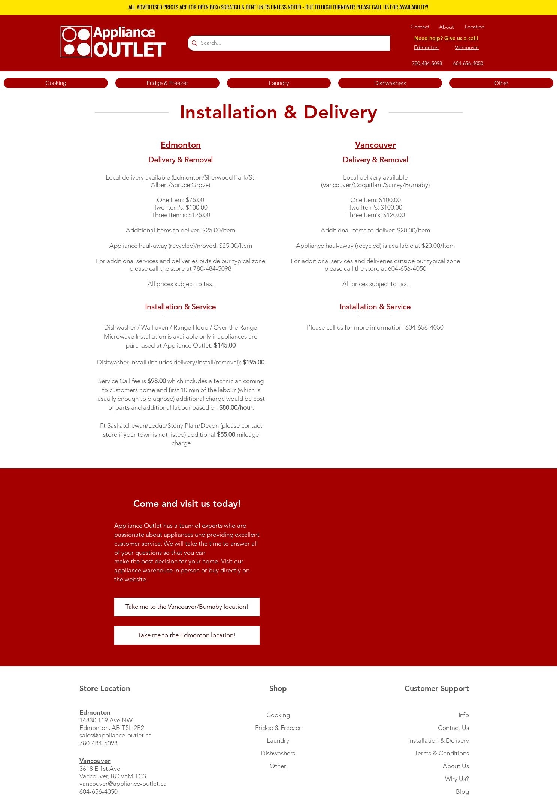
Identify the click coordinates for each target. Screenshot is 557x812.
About (446, 27)
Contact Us (453, 727)
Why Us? (457, 778)
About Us (456, 766)
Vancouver (467, 47)
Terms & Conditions (442, 753)
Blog (462, 791)
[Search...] (291, 43)
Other (278, 766)
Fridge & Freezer (278, 727)
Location (475, 26)
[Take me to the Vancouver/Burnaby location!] (187, 607)
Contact (420, 26)
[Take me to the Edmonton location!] (187, 635)
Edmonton (426, 47)
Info (463, 715)
